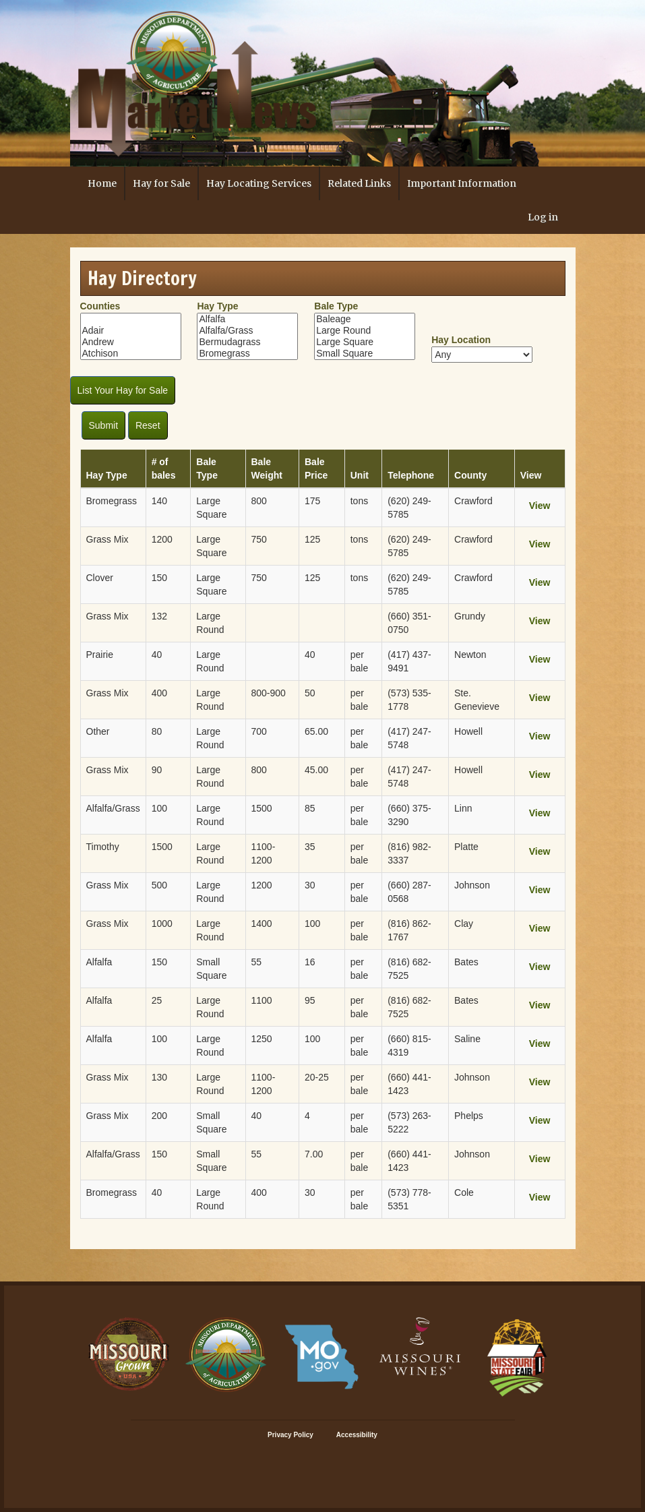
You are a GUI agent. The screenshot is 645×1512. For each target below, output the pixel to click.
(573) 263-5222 (409, 1122)
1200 (162, 539)
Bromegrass (247, 353)
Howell (468, 731)
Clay (463, 923)
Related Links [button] (359, 183)
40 (157, 654)
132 (159, 616)
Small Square (364, 353)
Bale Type (336, 306)
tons (359, 500)
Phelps (468, 1115)
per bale (359, 661)
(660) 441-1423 (409, 1084)
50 (310, 693)
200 (159, 1115)
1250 (261, 1038)
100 (159, 808)
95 (310, 1000)
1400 (261, 923)
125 (312, 539)
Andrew (131, 342)
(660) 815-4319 (409, 1045)
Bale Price (316, 468)
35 (310, 846)
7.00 (314, 1154)
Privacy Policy (290, 1435)
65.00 (316, 731)
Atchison (131, 353)
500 (159, 885)
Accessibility (356, 1435)
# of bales (164, 468)
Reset (147, 425)
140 (159, 500)
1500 (261, 808)
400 (159, 693)
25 (157, 1000)
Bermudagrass (247, 342)
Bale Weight (266, 468)
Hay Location (461, 339)
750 (259, 539)
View (540, 505)
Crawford (473, 500)
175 (312, 500)
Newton (470, 654)
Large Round (364, 330)
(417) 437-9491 (409, 661)
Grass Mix (107, 539)
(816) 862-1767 (409, 930)
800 (259, 500)
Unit (359, 475)
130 (159, 1077)
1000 (162, 923)
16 (310, 962)
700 (259, 731)
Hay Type (217, 306)
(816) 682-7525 (409, 969)
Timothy (102, 846)
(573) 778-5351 (409, 1199)
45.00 (316, 769)
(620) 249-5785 (409, 507)
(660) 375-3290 (409, 815)
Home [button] (102, 183)
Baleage (364, 319)
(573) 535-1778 (409, 700)
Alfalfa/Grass (247, 330)
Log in (543, 217)
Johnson (472, 885)
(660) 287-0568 (409, 892)
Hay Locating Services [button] (258, 183)
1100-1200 (263, 853)
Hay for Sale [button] (161, 183)
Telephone (411, 475)
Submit (104, 425)
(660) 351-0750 (409, 623)
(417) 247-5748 (409, 738)
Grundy (469, 616)
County (470, 475)
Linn (463, 808)
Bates (466, 962)
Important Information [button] (461, 183)
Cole (464, 1192)
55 (256, 962)
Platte (466, 846)
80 (157, 731)
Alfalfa (247, 319)
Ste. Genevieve (476, 700)
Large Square (364, 342)
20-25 (317, 1077)
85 (310, 808)
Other (98, 731)
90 (157, 769)
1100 (261, 1000)
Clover (99, 577)
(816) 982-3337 (409, 853)
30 (310, 885)
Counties (100, 306)
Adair (131, 330)
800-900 (268, 693)
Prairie (99, 654)
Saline (467, 1038)
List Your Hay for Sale (123, 390)
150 (159, 577)
